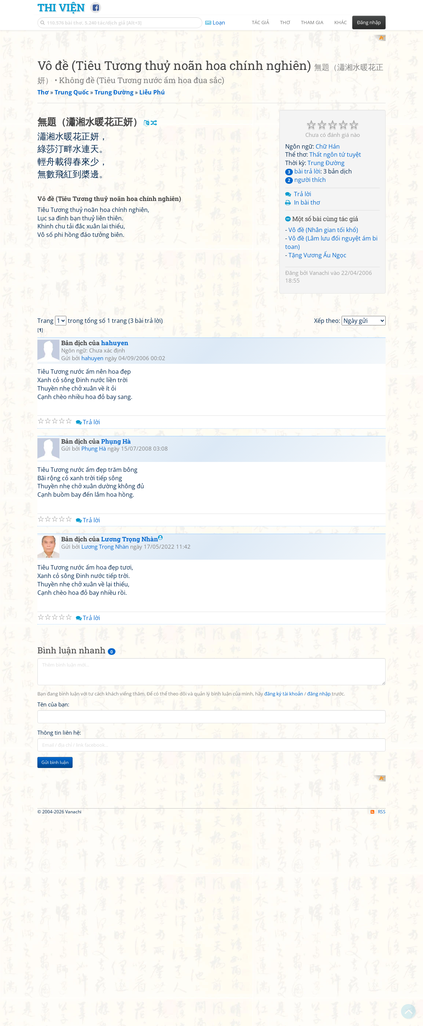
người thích (305, 275)
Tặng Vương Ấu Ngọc (317, 351)
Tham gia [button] (312, 22)
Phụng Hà (116, 695)
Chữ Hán (328, 242)
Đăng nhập (369, 22)
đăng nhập (319, 947)
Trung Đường (326, 259)
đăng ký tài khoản (283, 947)
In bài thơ (307, 298)
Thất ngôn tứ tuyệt (335, 250)
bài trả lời (302, 267)
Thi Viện (61, 7)
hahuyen (114, 596)
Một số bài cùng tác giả (321, 314)
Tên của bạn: (53, 958)
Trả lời (302, 290)
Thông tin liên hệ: (59, 986)
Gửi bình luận (55, 1016)
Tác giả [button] (260, 22)
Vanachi (319, 368)
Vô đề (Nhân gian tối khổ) (323, 326)
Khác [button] (340, 22)
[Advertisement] (211, 86)
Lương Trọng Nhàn (132, 792)
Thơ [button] (285, 22)
